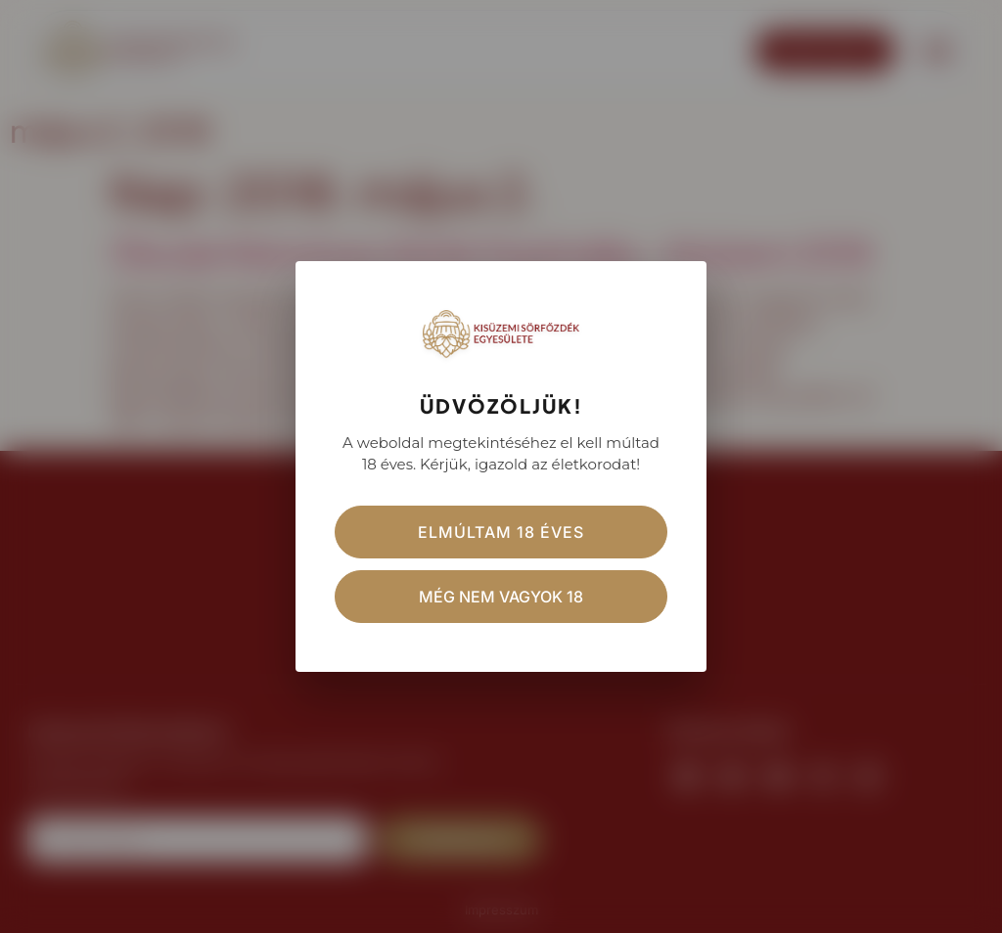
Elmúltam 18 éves (501, 532)
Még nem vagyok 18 (501, 596)
